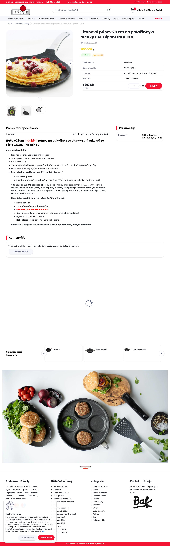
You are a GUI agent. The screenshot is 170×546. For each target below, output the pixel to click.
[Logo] (20, 10)
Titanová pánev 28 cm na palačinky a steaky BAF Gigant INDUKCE (144, 305)
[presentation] (9, 63)
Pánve (30, 18)
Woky (116, 18)
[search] (108, 11)
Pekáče (81, 18)
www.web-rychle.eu (95, 544)
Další (157, 18)
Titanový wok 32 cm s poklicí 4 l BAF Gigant (103, 296)
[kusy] (134, 86)
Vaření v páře (128, 18)
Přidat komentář (20, 251)
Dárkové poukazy (15, 18)
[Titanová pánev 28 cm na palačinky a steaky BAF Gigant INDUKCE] (39, 63)
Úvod (10, 24)
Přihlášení (141, 2)
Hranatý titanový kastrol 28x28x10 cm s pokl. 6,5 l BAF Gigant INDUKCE (65, 305)
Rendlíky (106, 18)
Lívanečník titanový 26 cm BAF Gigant (21, 305)
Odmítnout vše (27, 537)
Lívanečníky (93, 18)
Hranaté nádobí (67, 18)
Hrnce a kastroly (46, 18)
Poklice (141, 18)
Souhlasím (46, 537)
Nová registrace (155, 2)
